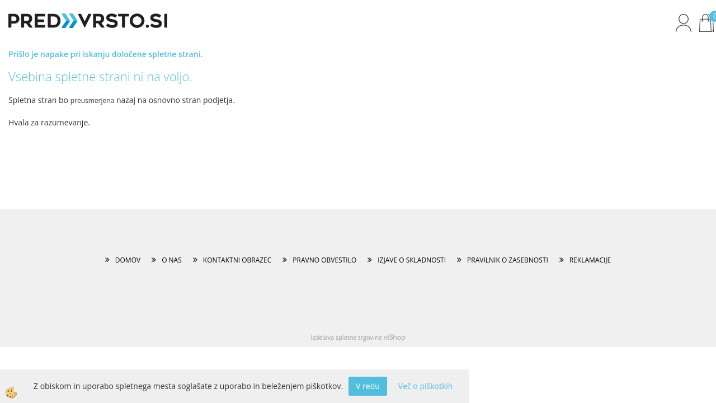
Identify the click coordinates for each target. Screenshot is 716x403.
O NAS (172, 260)
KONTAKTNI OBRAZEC (237, 260)
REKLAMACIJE (590, 260)
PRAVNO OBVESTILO (324, 260)
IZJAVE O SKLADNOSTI (412, 260)
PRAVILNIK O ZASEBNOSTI (507, 260)
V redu (368, 386)
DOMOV (127, 260)
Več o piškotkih (425, 386)
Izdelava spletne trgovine (345, 337)
